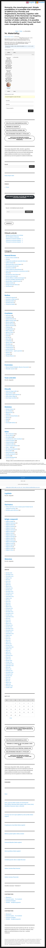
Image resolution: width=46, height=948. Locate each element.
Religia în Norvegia (10, 536)
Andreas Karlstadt (10, 318)
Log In (31, 110)
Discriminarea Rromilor (11, 266)
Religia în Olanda (10, 538)
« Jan (10, 718)
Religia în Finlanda (10, 526)
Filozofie (8, 389)
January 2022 (9, 645)
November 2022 (9, 630)
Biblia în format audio (11, 320)
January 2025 (9, 589)
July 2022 (8, 636)
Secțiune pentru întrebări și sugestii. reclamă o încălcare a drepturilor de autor (19, 729)
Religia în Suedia (10, 548)
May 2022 (8, 640)
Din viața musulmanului (11, 449)
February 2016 (9, 674)
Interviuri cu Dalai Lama (11, 299)
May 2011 (8, 680)
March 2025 (9, 586)
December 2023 (9, 611)
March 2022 (9, 643)
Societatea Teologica (11, 900)
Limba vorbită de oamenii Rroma (13, 269)
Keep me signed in (10, 108)
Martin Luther (9, 342)
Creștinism (8, 313)
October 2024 (9, 594)
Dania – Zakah (9, 447)
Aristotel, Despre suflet (11, 391)
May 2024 (8, 603)
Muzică (7, 272)
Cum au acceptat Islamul (11, 445)
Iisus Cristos (9, 334)
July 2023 (8, 618)
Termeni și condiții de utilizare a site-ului (20, 744)
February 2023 (9, 625)
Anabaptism (9, 317)
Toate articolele (10, 378)
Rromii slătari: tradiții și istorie (13, 281)
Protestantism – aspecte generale (14, 350)
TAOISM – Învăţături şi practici (13, 902)
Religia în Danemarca (11, 523)
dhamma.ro (8, 897)
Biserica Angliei (9, 322)
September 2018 (9, 665)
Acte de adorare (9, 435)
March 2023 (8, 623)
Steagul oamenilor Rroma (12, 284)
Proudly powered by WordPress (15, 944)
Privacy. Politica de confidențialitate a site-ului (31, 487)
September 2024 (10, 596)
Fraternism (9, 365)
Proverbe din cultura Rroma (12, 274)
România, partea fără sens (12, 510)
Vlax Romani (9, 286)
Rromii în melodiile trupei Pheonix (14, 279)
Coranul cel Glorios (10, 440)
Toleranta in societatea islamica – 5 (14, 238)
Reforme (8, 352)
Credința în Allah (10, 444)
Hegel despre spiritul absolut (12, 394)
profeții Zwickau (9, 349)
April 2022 (8, 642)
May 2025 (8, 583)
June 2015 (8, 677)
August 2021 (9, 648)
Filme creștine (9, 330)
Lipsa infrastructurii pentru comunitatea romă (17, 271)
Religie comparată (11, 519)
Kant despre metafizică (11, 398)
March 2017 (8, 669)
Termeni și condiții (12, 126)
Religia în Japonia (10, 534)
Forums (8, 36)
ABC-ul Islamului (10, 433)
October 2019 (9, 662)
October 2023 (9, 615)
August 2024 (9, 598)
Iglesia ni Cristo (9, 332)
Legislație (8, 493)
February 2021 (9, 655)
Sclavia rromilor (9, 283)
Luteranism (8, 340)
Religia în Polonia (10, 540)
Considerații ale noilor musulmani (14, 438)
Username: (8, 100)
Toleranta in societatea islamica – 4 (14, 240)
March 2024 (9, 606)
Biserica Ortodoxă (10, 325)
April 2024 (8, 604)
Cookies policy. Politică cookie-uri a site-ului (14, 487)
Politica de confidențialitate (16, 123)
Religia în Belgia (9, 521)
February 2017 (9, 670)
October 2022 (9, 631)
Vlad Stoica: (9, 505)
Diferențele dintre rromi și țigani (13, 264)
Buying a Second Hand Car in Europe (14, 235)
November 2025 (9, 576)
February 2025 (9, 588)
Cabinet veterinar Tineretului (11, 877)
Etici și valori (9, 450)
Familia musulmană (10, 454)
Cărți (7, 259)
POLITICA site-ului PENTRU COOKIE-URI (18, 748)
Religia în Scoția (9, 543)
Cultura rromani (9, 262)
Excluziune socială (10, 267)
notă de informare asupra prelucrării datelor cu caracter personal (19, 138)
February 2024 (9, 608)
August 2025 (9, 577)
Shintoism (8, 559)
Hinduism (8, 407)
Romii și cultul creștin (11, 276)
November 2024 (9, 593)
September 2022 (10, 633)
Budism (7, 295)
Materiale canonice (10, 368)
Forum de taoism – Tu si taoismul (14, 899)
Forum (12, 36)
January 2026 (9, 572)
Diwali (7, 419)
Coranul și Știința (10, 442)
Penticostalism (9, 345)
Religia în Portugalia (10, 541)
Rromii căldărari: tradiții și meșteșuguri (15, 277)
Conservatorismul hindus (12, 415)
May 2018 (8, 667)
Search (6, 164)
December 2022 (9, 628)
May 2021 (8, 650)
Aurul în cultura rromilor (11, 257)
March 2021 (8, 653)
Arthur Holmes (9, 392)
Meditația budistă (10, 300)
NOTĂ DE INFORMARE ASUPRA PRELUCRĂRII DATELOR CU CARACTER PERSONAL (19, 756)
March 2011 (8, 682)
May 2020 (8, 657)
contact (9, 223)
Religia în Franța (10, 528)
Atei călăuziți (9, 437)
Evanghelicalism (10, 329)
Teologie (8, 354)
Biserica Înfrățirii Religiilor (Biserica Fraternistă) (17, 367)
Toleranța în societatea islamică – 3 (14, 242)
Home (16, 31)
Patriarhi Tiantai (10, 302)
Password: (8, 104)
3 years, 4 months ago (28, 46)
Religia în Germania (10, 529)
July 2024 (8, 599)
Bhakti (7, 414)
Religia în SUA (9, 546)
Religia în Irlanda (10, 531)
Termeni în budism (10, 304)
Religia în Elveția (10, 524)
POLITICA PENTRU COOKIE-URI (15, 130)
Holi (7, 421)
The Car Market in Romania (12, 237)
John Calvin (8, 339)
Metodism (8, 344)
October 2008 (9, 687)
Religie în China (9, 550)
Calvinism (8, 327)
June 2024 (8, 601)
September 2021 (9, 647)
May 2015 (8, 679)
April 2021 (8, 652)
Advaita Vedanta (10, 409)
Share (6, 794)
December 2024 (9, 591)
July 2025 (8, 579)
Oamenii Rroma (10, 255)
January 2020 (9, 660)
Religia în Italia (9, 533)
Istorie (7, 335)
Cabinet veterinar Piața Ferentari (12, 868)
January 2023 (9, 626)
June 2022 (8, 638)
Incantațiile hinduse (10, 422)
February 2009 (9, 685)
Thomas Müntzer (10, 356)
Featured (8, 455)
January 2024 (9, 610)
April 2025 (8, 584)
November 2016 (9, 672)
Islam (7, 432)
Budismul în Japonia (10, 297)
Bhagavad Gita (9, 412)
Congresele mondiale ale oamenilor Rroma (16, 261)
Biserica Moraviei (10, 323)
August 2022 (9, 635)
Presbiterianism (9, 347)
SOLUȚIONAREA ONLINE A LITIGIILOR (17, 134)
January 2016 (9, 675)
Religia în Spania (10, 545)
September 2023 (10, 616)
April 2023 (8, 621)
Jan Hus (7, 337)
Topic (21, 31)
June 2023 (8, 620)
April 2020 (8, 658)
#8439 (33, 54)
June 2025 (8, 581)
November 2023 (9, 613)
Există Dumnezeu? (10, 452)
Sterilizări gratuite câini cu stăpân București (15, 859)
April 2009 (8, 684)
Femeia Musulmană (10, 457)
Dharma (8, 417)
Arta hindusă (9, 410)
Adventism (8, 315)
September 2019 (10, 663)
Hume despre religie (10, 396)
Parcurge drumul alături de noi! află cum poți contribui (19, 197)
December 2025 (9, 574)
